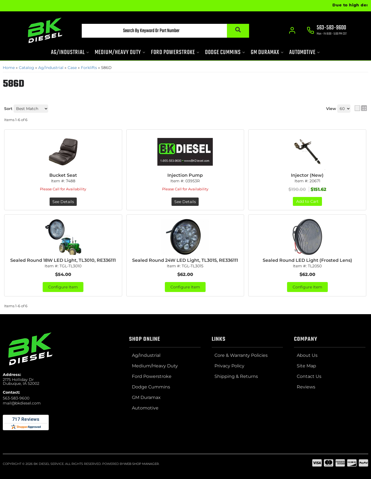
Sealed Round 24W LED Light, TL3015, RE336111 (185, 260)
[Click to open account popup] (292, 30)
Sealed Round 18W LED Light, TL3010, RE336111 (63, 260)
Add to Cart (307, 201)
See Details (63, 201)
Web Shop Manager (141, 464)
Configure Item (63, 287)
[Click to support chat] (327, 31)
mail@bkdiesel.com (22, 403)
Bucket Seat (63, 175)
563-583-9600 (16, 398)
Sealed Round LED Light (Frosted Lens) (307, 260)
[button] (165, 31)
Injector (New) (307, 175)
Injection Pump (185, 175)
